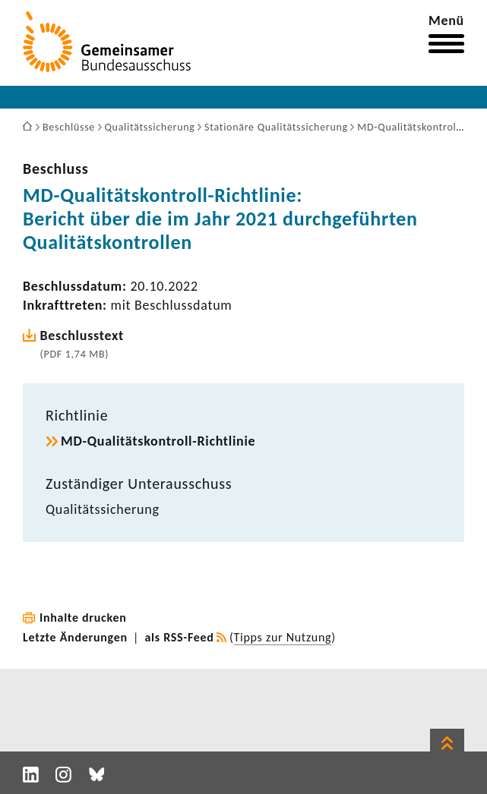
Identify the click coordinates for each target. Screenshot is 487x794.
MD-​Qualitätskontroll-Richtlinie (158, 441)
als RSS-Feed (179, 637)
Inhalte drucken (83, 617)
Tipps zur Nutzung (283, 637)
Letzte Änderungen (75, 637)
